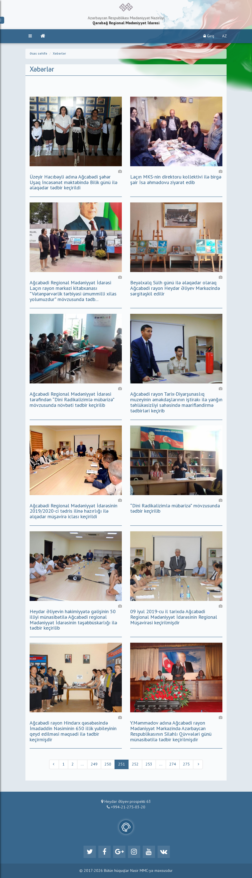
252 (135, 764)
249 (94, 764)
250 (107, 764)
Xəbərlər (59, 53)
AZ (224, 36)
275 (186, 764)
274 (172, 764)
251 (121, 764)
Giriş (208, 36)
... (82, 764)
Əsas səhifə (38, 53)
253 (149, 764)
